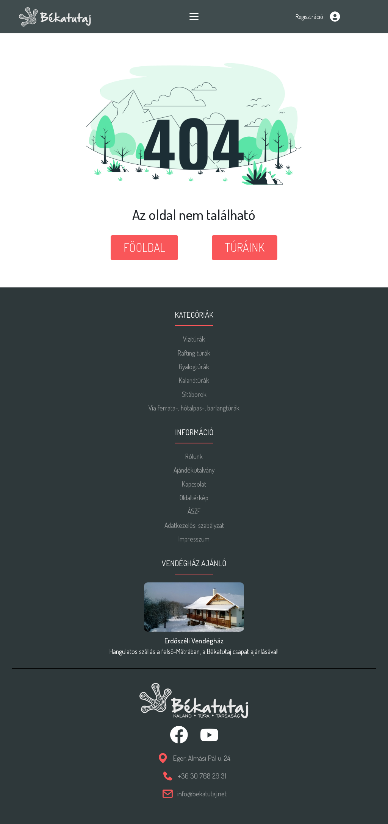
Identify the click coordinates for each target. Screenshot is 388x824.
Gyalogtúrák (194, 366)
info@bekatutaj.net (202, 793)
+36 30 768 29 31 (202, 775)
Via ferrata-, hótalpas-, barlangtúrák (194, 408)
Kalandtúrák (194, 380)
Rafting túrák (194, 353)
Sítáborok (194, 394)
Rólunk (194, 456)
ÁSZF (194, 511)
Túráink (244, 247)
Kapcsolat (194, 484)
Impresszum (194, 539)
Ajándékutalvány (194, 470)
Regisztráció (309, 16)
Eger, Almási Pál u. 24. (202, 758)
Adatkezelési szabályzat (194, 525)
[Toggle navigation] (194, 16)
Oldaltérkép (194, 497)
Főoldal (144, 247)
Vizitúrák (194, 339)
